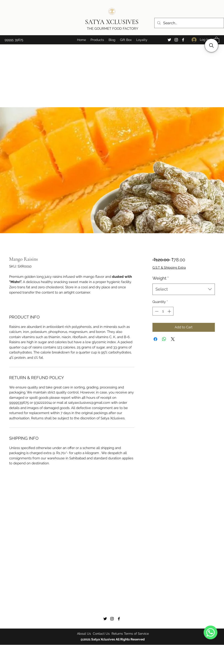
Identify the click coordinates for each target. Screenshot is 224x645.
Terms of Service (136, 633)
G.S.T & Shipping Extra (169, 267)
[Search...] (188, 23)
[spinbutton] (163, 311)
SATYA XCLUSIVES (112, 22)
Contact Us (101, 633)
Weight (160, 278)
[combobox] (183, 289)
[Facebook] (183, 39)
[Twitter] (169, 39)
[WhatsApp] (210, 632)
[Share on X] (173, 339)
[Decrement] (156, 311)
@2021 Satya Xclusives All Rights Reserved (112, 639)
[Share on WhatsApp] (164, 339)
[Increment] (170, 311)
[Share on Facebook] (155, 339)
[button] (97, 39)
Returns (117, 633)
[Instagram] (176, 39)
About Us (84, 633)
